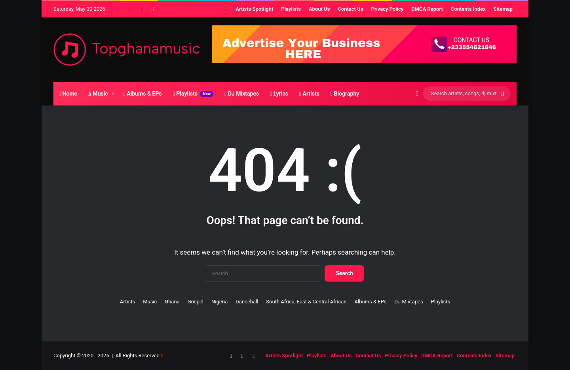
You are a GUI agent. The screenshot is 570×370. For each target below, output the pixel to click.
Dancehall (247, 302)
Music (98, 93)
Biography (345, 93)
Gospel (195, 302)
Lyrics (279, 93)
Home (68, 93)
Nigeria (219, 302)
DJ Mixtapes (241, 93)
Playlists (193, 93)
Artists (309, 93)
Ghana (172, 302)
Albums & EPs (143, 93)
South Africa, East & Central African (306, 302)
